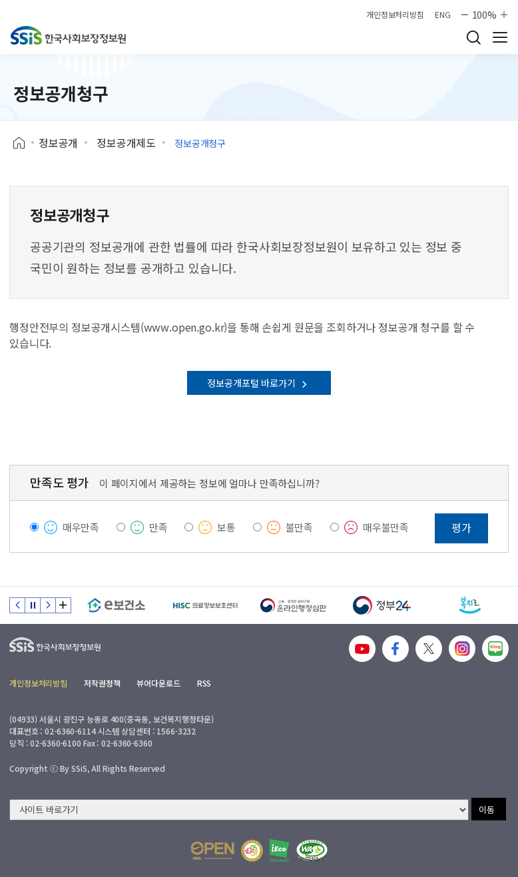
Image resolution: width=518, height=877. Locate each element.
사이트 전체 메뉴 (500, 37)
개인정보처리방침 (395, 15)
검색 (473, 37)
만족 (158, 527)
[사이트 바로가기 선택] (239, 809)
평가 (461, 527)
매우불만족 (386, 527)
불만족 (300, 527)
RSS (204, 683)
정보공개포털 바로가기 (258, 383)
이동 (487, 809)
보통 (226, 527)
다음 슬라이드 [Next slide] (48, 605)
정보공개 (58, 142)
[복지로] (470, 605)
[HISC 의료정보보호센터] (204, 605)
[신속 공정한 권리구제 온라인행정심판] (293, 605)
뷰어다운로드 (158, 683)
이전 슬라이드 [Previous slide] (17, 605)
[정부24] (382, 605)
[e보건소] (116, 605)
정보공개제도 (126, 142)
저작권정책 (102, 683)
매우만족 (81, 527)
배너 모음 (63, 605)
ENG (443, 15)
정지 (33, 605)
